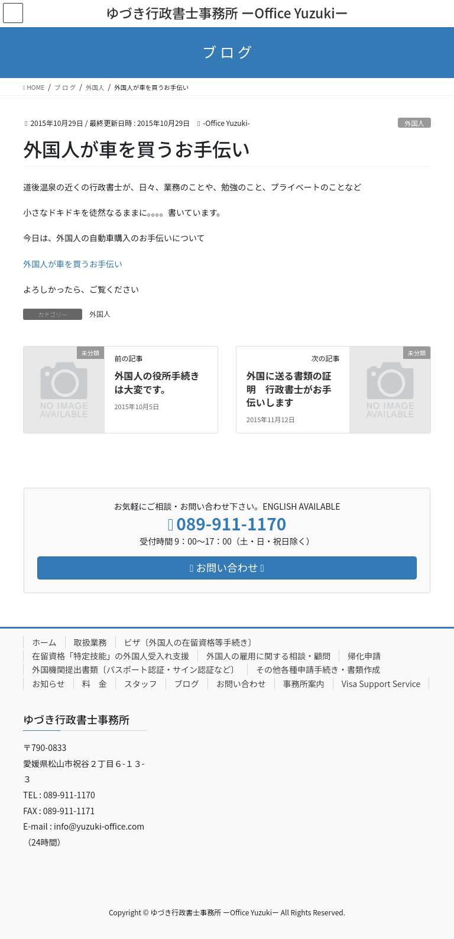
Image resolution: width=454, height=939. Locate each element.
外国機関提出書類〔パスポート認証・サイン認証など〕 (135, 669)
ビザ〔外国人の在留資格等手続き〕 (190, 642)
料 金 (94, 683)
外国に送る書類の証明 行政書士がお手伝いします (289, 388)
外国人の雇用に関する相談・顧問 (268, 656)
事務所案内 (304, 683)
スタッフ (140, 683)
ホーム (44, 642)
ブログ (186, 683)
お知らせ (48, 683)
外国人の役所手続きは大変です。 (156, 382)
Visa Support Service (381, 683)
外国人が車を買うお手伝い (72, 264)
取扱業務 (90, 642)
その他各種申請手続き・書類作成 (318, 669)
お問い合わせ (241, 683)
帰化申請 (364, 656)
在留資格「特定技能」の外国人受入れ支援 (110, 656)
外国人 (414, 123)
